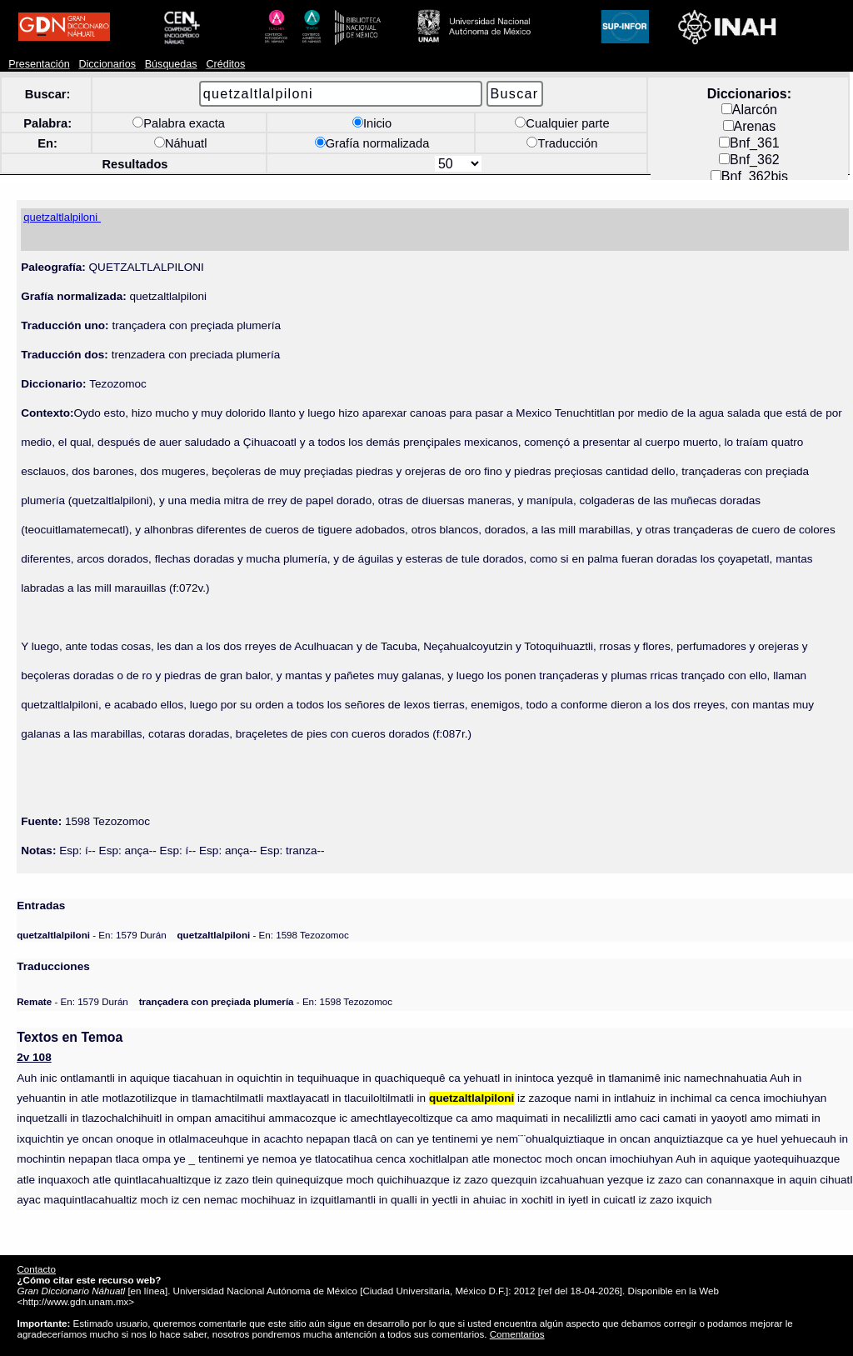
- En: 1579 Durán (91, 934)
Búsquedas (171, 64)
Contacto (36, 1268)
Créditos (225, 64)
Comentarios (517, 1333)
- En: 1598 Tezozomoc (263, 934)
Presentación (38, 64)
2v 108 (34, 1057)
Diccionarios (107, 64)
